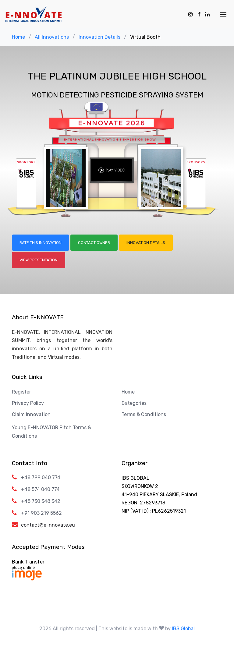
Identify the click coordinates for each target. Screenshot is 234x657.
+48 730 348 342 (40, 501)
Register (21, 392)
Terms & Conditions (144, 414)
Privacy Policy (28, 403)
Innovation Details (99, 37)
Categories (134, 403)
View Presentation (39, 260)
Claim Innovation (31, 414)
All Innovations (52, 37)
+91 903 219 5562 (41, 513)
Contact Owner (94, 242)
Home (18, 37)
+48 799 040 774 (40, 477)
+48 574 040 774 (40, 489)
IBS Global (183, 628)
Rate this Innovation (41, 242)
